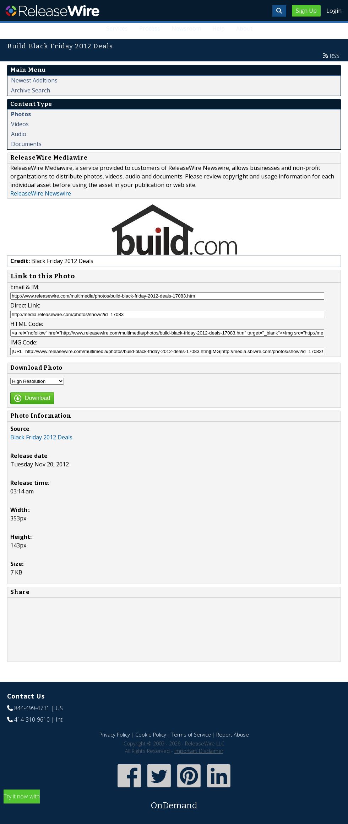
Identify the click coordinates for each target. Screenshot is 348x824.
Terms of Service (191, 734)
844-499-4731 (32, 708)
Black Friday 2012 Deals (41, 437)
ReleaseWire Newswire (40, 193)
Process (149, 28)
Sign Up (306, 11)
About (244, 28)
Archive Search (30, 90)
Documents (26, 144)
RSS (334, 56)
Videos (20, 124)
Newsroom (186, 28)
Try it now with (174, 802)
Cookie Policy (150, 734)
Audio (18, 134)
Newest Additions (34, 80)
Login (334, 11)
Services (117, 28)
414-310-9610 (32, 719)
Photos (21, 114)
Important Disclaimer (198, 751)
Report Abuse (232, 734)
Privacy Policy (114, 734)
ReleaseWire (52, 11)
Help (218, 28)
